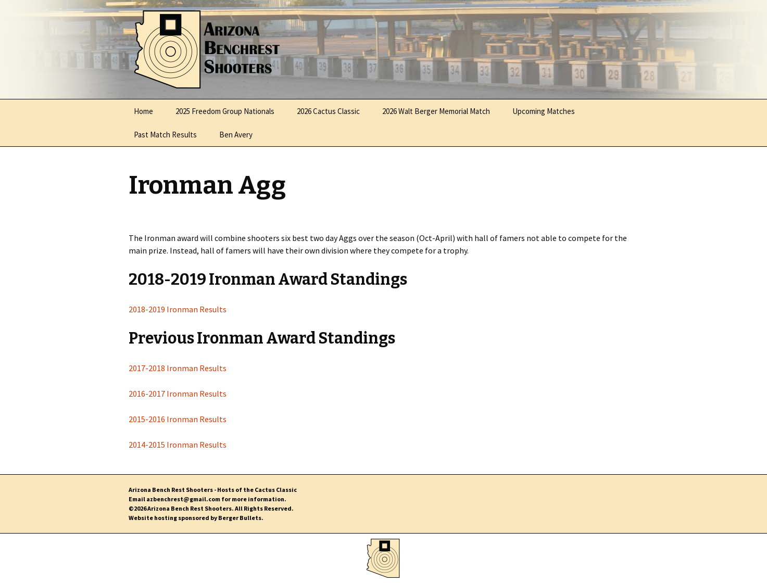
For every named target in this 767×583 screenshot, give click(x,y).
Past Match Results (165, 135)
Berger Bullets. (240, 518)
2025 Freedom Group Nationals (224, 111)
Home (143, 111)
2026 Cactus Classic (328, 111)
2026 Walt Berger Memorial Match (436, 111)
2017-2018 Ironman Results (178, 368)
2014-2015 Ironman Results (178, 444)
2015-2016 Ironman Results (178, 419)
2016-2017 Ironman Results (178, 393)
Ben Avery (236, 135)
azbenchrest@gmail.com (183, 499)
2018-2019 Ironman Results (178, 309)
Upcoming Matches (543, 111)
